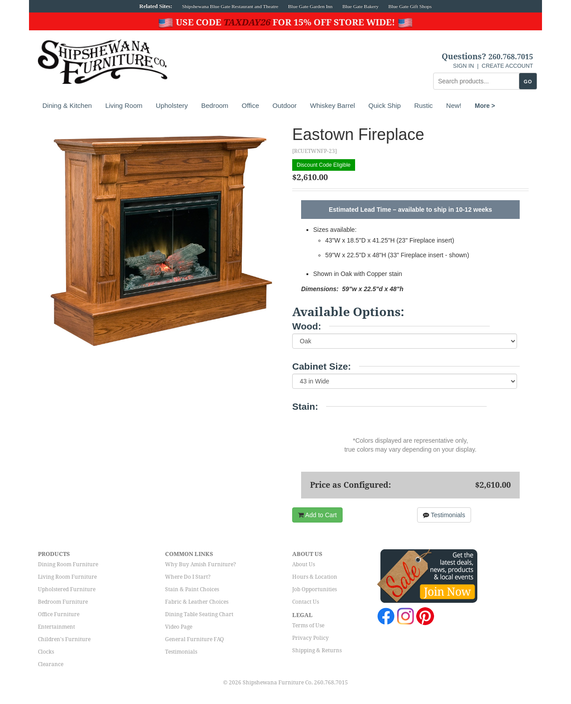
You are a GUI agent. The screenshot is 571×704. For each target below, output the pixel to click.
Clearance (50, 664)
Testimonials (444, 515)
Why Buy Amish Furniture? (200, 564)
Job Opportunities (314, 589)
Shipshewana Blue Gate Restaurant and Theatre (230, 6)
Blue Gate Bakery (360, 6)
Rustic (423, 105)
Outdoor (285, 105)
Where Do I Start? (188, 577)
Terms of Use (308, 625)
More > (485, 105)
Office (250, 105)
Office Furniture (58, 614)
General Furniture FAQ (194, 639)
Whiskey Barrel (332, 105)
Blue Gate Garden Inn (310, 6)
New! (453, 105)
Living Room (123, 105)
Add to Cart (317, 515)
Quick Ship (384, 105)
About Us (303, 564)
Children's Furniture (64, 639)
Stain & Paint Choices (192, 589)
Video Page (178, 627)
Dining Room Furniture (68, 564)
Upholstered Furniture (66, 589)
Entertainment (56, 627)
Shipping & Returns (317, 650)
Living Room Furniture (67, 577)
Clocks (46, 652)
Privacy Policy (310, 638)
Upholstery (172, 105)
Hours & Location (314, 577)
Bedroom (214, 105)
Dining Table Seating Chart (199, 614)
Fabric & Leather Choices (196, 602)
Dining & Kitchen (67, 105)
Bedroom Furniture (63, 602)
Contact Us (305, 602)
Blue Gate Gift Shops (409, 6)
